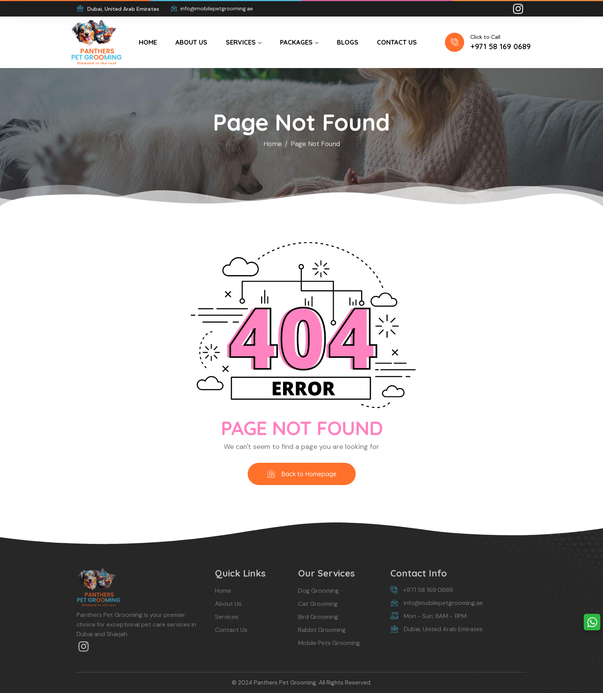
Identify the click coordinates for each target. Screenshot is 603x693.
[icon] (518, 9)
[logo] (96, 41)
